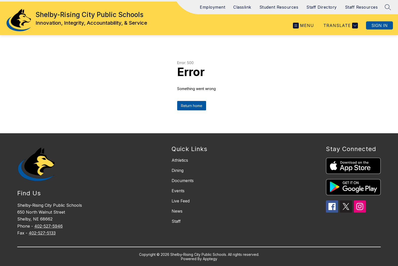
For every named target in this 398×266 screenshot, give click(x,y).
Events (178, 190)
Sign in (379, 25)
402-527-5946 (48, 226)
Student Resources (278, 7)
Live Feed (181, 200)
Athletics (180, 160)
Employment (212, 7)
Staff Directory (321, 7)
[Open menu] (303, 25)
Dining (178, 170)
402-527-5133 (42, 232)
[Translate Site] (340, 25)
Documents (183, 180)
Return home (191, 106)
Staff (176, 221)
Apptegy (210, 259)
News (177, 211)
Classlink (242, 7)
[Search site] (388, 7)
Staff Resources (361, 7)
